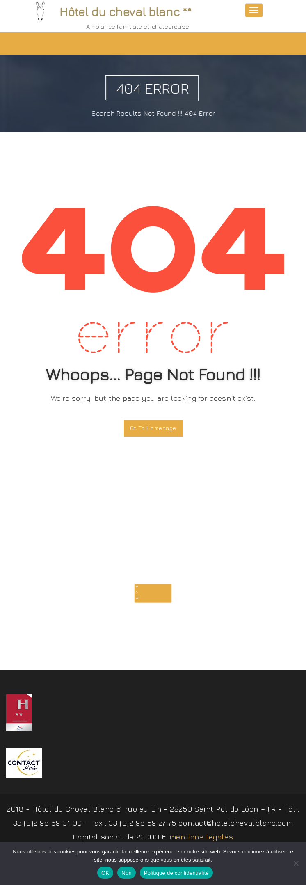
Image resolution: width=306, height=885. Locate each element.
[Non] (296, 863)
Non (126, 873)
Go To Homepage (153, 427)
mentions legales (201, 839)
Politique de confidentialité (176, 873)
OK (105, 873)
